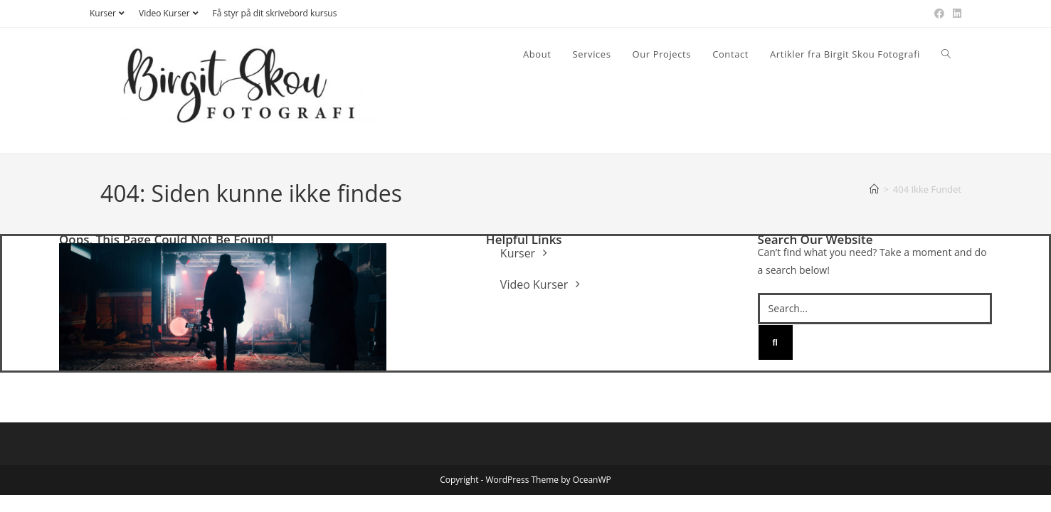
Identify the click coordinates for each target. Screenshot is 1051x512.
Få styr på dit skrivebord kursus (275, 13)
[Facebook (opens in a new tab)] (939, 13)
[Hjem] (874, 189)
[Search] (776, 342)
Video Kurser (170, 13)
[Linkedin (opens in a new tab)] (955, 13)
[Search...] (875, 308)
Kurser (109, 13)
